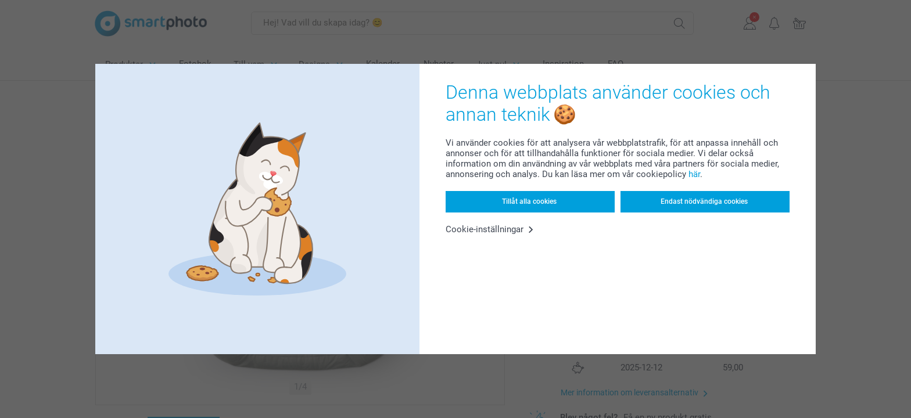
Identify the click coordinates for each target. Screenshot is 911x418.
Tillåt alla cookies (529, 201)
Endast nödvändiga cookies (704, 201)
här (694, 174)
